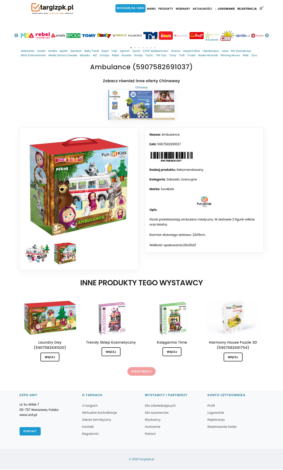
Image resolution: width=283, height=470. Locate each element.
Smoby (138, 55)
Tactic (149, 55)
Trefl (182, 55)
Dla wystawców (156, 413)
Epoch (136, 51)
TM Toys (161, 55)
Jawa (224, 51)
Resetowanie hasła (221, 427)
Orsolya (104, 55)
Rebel (115, 55)
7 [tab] (155, 48)
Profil (211, 406)
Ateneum (76, 51)
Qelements (28, 51)
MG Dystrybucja (241, 51)
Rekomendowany (190, 170)
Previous (16, 35)
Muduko (85, 55)
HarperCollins (191, 51)
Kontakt (30, 432)
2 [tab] (135, 48)
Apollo (64, 51)
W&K (246, 55)
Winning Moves (230, 55)
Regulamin (90, 434)
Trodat (191, 55)
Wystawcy (152, 420)
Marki (152, 9)
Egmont (125, 51)
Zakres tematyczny (96, 420)
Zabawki (172, 179)
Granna (175, 51)
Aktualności (203, 9)
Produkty (166, 9)
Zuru (254, 55)
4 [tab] (143, 48)
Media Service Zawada (62, 55)
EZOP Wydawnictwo (155, 51)
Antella (52, 51)
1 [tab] (131, 48)
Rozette (126, 55)
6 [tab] (151, 48)
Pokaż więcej (141, 372)
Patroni (150, 434)
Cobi (114, 51)
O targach (90, 406)
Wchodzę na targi (131, 8)
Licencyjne (189, 179)
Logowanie (227, 9)
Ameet (41, 51)
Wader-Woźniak (208, 55)
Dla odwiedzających (160, 406)
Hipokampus (211, 51)
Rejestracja (247, 9)
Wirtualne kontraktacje (99, 413)
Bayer (105, 51)
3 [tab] (139, 48)
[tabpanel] (27, 35)
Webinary (183, 9)
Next (267, 35)
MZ (95, 55)
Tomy (172, 55)
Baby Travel (91, 51)
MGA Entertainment (33, 55)
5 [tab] (147, 48)
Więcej (50, 357)
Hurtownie (152, 427)
